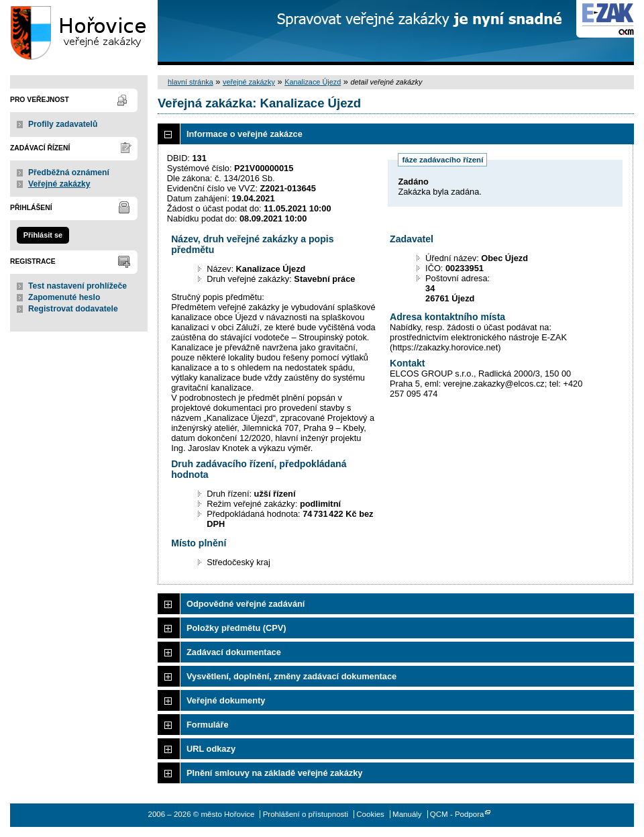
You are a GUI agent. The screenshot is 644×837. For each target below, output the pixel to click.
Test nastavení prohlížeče (77, 286)
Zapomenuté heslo (64, 297)
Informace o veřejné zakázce (244, 134)
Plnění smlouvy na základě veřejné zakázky (274, 773)
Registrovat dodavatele (73, 308)
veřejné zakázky (249, 82)
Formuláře (207, 725)
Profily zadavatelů (62, 124)
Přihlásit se (42, 235)
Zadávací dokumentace (233, 652)
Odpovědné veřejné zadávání (245, 604)
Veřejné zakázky (59, 184)
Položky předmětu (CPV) (236, 628)
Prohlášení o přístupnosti (305, 814)
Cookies (370, 814)
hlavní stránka (190, 82)
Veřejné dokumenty (225, 700)
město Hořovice (79, 32)
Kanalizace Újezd (312, 82)
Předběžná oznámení (68, 172)
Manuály (407, 814)
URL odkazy (210, 749)
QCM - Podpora (457, 814)
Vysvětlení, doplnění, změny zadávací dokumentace (291, 676)
